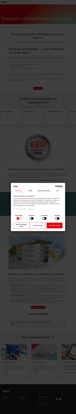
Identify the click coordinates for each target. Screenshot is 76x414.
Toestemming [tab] (18, 190)
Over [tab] (57, 190)
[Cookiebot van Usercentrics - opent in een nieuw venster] (56, 186)
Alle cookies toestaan (54, 225)
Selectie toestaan (38, 225)
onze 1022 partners (22, 198)
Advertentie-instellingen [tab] (44, 190)
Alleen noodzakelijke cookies (21, 225)
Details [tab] (30, 190)
